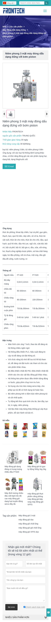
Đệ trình (11, 608)
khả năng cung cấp (11, 144)
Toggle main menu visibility (45, 10)
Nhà (4, 27)
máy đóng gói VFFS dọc (28, 532)
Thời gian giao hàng (12, 140)
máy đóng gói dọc (26, 520)
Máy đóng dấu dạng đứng (14, 30)
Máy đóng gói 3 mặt (26, 516)
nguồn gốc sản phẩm (12, 136)
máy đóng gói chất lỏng (28, 524)
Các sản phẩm (15, 27)
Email (9, 166)
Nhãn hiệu (7, 132)
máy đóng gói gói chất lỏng (29, 528)
